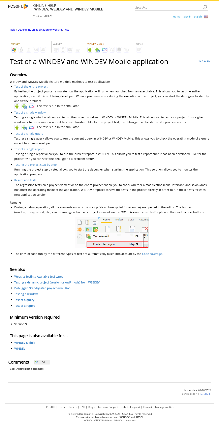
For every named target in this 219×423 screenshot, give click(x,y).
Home (176, 16)
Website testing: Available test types (38, 276)
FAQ (83, 407)
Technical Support (108, 407)
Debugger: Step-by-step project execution (42, 288)
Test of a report (24, 306)
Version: (38, 16)
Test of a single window (30, 112)
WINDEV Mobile (24, 343)
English (197, 16)
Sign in (187, 16)
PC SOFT (51, 407)
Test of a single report (29, 149)
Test (66, 29)
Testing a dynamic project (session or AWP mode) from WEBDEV (56, 282)
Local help (205, 394)
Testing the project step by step (35, 165)
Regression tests (25, 180)
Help (12, 29)
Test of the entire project (31, 86)
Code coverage (152, 254)
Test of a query (24, 300)
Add (40, 362)
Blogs (91, 407)
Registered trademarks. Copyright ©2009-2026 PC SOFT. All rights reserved (110, 414)
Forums (73, 407)
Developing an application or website (40, 29)
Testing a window (26, 294)
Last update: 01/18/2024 (197, 390)
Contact (147, 407)
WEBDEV (88, 420)
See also (204, 61)
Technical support (130, 407)
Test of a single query (28, 133)
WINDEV (19, 349)
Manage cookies (164, 407)
